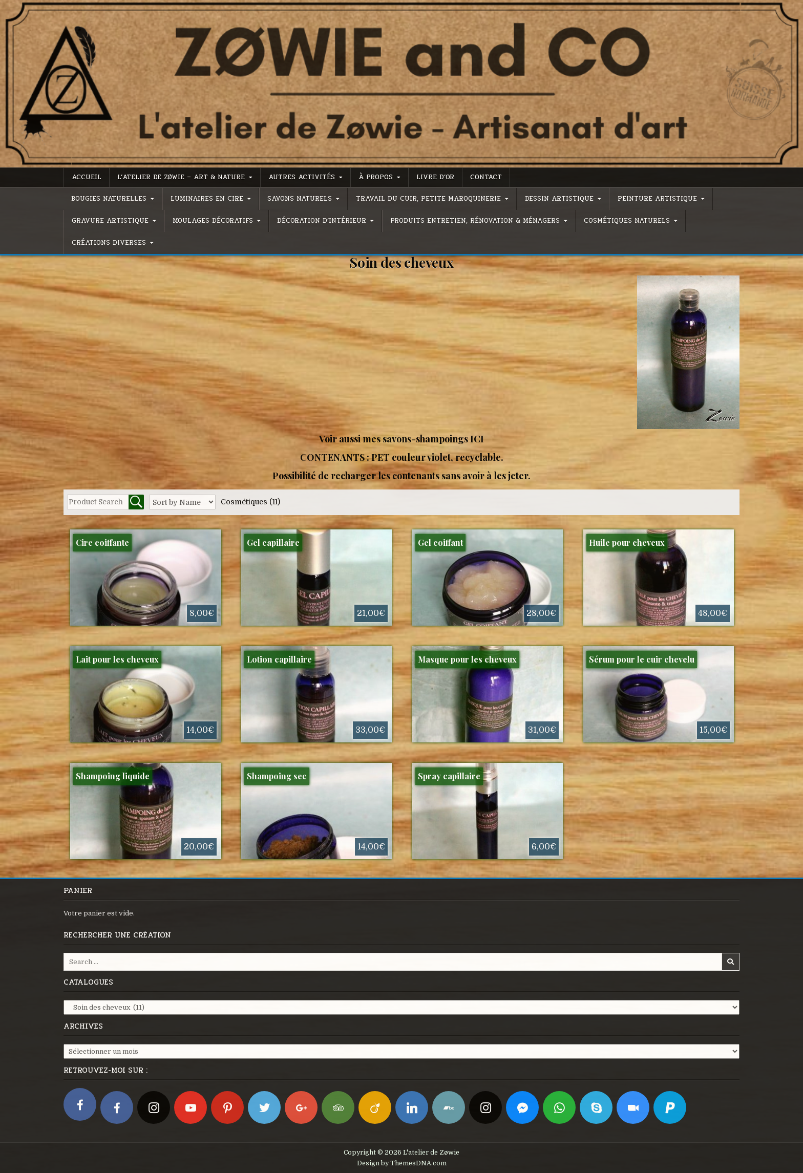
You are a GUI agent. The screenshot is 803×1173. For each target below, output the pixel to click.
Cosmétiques (250, 502)
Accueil (86, 177)
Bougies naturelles (108, 199)
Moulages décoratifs (213, 221)
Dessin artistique (559, 199)
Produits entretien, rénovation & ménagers (475, 221)
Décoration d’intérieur (321, 221)
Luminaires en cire (207, 199)
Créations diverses (109, 243)
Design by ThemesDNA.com (402, 1163)
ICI (477, 439)
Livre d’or (435, 177)
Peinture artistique (657, 199)
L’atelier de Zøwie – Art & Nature (181, 177)
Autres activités (301, 177)
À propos (375, 177)
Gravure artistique (110, 221)
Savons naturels (299, 199)
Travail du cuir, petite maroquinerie (428, 199)
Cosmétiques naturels (627, 221)
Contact (486, 177)
